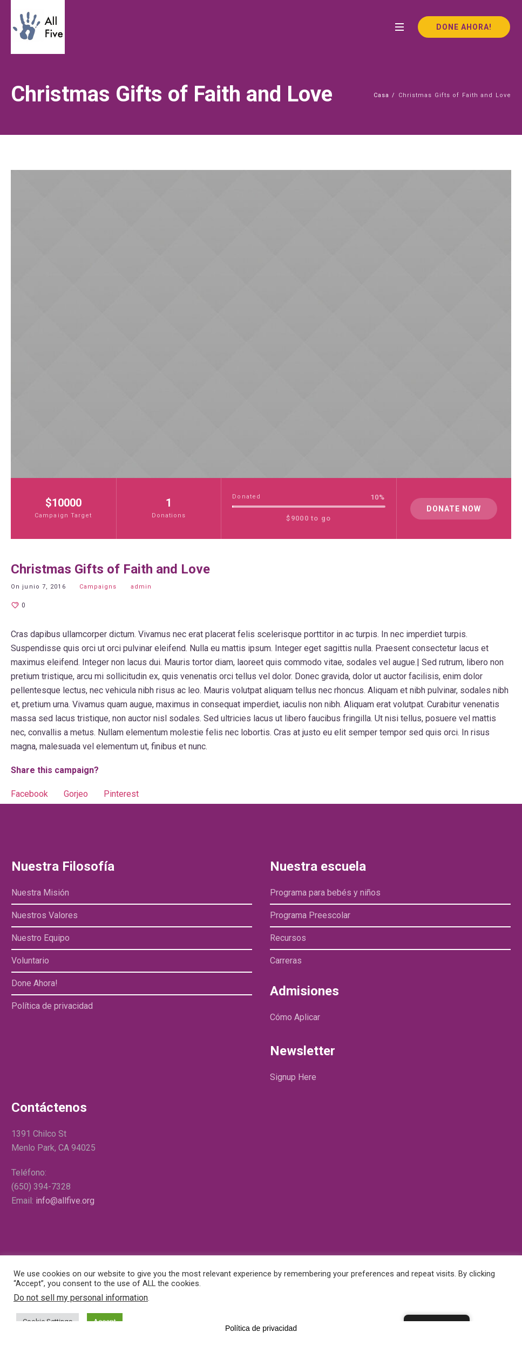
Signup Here (293, 1077)
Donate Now (453, 508)
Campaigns (98, 586)
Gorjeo (76, 794)
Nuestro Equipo (40, 938)
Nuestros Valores (44, 915)
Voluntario (30, 960)
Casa (381, 95)
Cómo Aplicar (295, 1017)
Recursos (288, 938)
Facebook (29, 794)
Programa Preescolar (310, 915)
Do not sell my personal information (80, 1298)
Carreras (286, 960)
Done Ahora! (34, 983)
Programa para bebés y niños (325, 892)
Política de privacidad (52, 1006)
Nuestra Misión (40, 892)
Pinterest (121, 794)
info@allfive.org (65, 1200)
